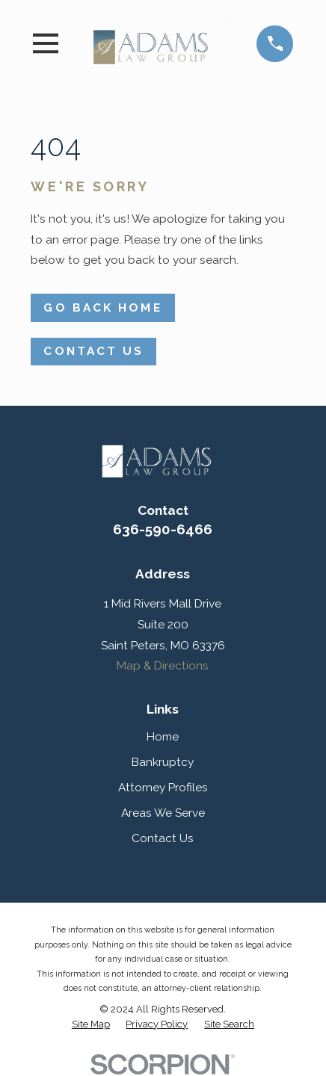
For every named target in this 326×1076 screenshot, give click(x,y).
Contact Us (93, 351)
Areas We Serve (163, 813)
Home (163, 736)
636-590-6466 (162, 529)
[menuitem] (91, 1024)
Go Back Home (102, 307)
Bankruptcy (163, 762)
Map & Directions (163, 665)
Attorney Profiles (163, 787)
